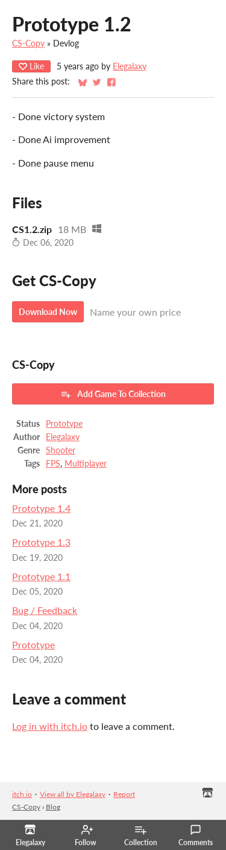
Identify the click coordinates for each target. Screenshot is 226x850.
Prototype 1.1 (41, 576)
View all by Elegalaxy (72, 794)
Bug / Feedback (44, 610)
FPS (53, 463)
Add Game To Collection (113, 394)
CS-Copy (28, 43)
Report (124, 794)
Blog (53, 806)
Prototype (64, 424)
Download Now (48, 312)
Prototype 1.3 (41, 542)
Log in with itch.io (49, 726)
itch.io (22, 794)
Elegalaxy (129, 66)
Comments (195, 835)
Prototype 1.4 (41, 508)
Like (31, 66)
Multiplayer (85, 463)
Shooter (60, 450)
